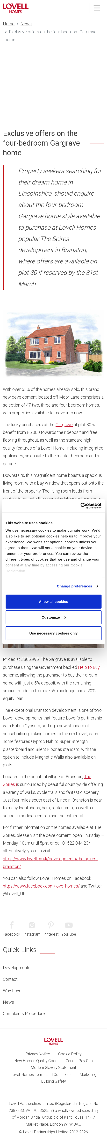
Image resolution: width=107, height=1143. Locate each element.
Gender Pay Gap (79, 1060)
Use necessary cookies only (53, 633)
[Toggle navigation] (97, 8)
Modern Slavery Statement (53, 1067)
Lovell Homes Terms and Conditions (41, 1074)
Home (8, 23)
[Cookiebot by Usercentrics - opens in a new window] (80, 506)
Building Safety (53, 1081)
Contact (10, 979)
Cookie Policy (69, 1054)
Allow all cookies (53, 601)
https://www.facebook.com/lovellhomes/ (41, 886)
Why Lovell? (14, 990)
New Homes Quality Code (35, 1060)
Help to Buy (89, 667)
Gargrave (64, 424)
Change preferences (74, 586)
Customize (54, 617)
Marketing (88, 1074)
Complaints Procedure (24, 1013)
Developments (16, 967)
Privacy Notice (38, 1054)
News (26, 23)
